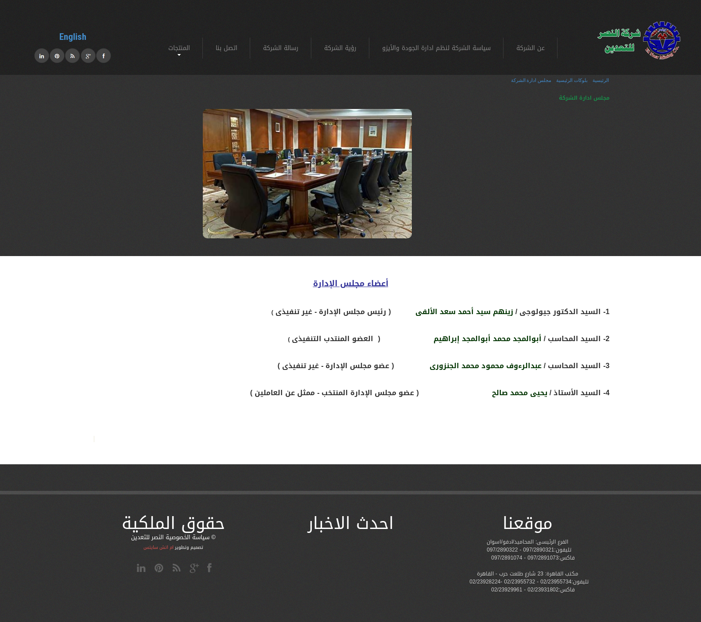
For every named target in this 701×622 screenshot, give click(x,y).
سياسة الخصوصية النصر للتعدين (170, 537)
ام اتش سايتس (158, 547)
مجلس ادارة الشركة (531, 80)
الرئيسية (600, 80)
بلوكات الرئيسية (572, 80)
